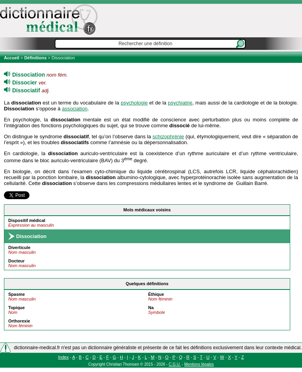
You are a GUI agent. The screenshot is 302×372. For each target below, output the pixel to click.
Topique (16, 307)
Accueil (12, 57)
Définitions (35, 57)
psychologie (134, 103)
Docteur (16, 260)
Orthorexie (19, 321)
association (74, 109)
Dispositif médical (26, 220)
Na (151, 307)
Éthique (156, 294)
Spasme (16, 294)
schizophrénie (168, 136)
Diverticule (19, 247)
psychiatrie (180, 103)
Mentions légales (199, 364)
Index (63, 357)
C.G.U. (175, 364)
